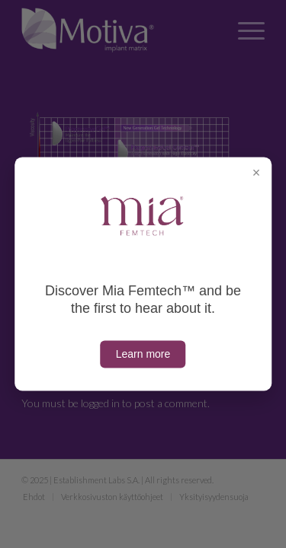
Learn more (143, 355)
